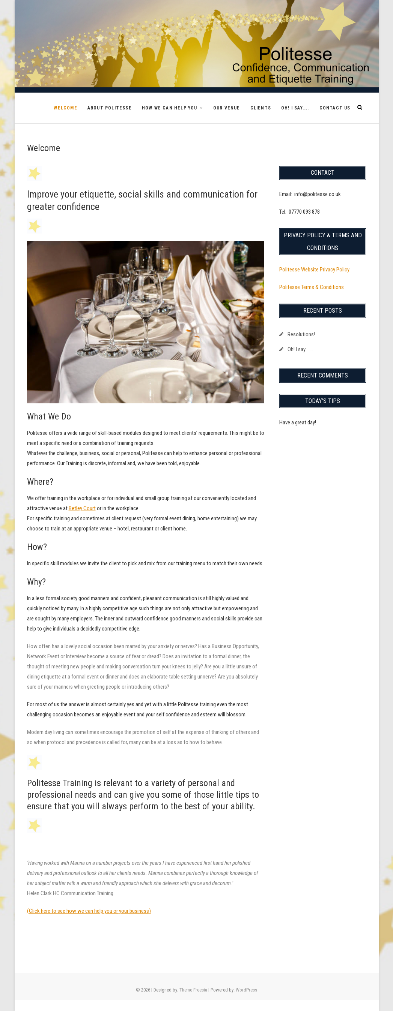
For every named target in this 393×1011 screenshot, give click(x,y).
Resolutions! (301, 334)
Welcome (65, 108)
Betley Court (82, 508)
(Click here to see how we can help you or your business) (89, 911)
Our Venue (226, 108)
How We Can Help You (169, 108)
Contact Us (335, 108)
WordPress (246, 990)
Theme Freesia (193, 990)
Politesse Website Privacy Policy (314, 269)
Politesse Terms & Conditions (311, 287)
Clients (260, 108)
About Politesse (109, 108)
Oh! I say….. (295, 108)
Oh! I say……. (300, 349)
